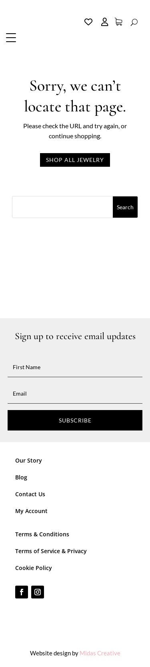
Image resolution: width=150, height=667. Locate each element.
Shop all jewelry (75, 159)
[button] (12, 37)
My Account (31, 511)
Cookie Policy (33, 568)
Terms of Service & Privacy (51, 551)
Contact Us (30, 494)
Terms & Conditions (42, 534)
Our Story (28, 460)
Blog (21, 477)
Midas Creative (100, 653)
